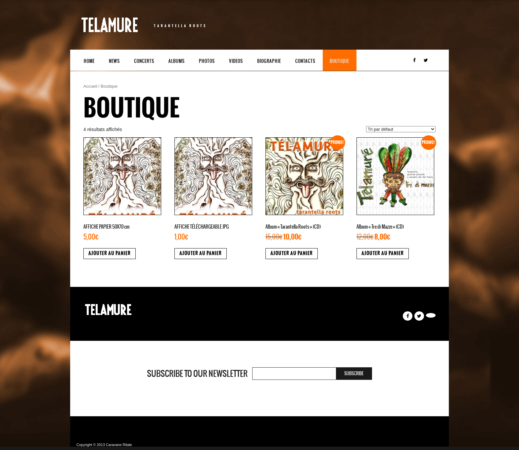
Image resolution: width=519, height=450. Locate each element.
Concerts (144, 61)
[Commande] (401, 129)
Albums (176, 61)
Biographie (269, 61)
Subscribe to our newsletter (197, 374)
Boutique (339, 61)
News (114, 61)
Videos (236, 61)
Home (89, 61)
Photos (207, 61)
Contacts (305, 61)
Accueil (90, 86)
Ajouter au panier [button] (109, 253)
